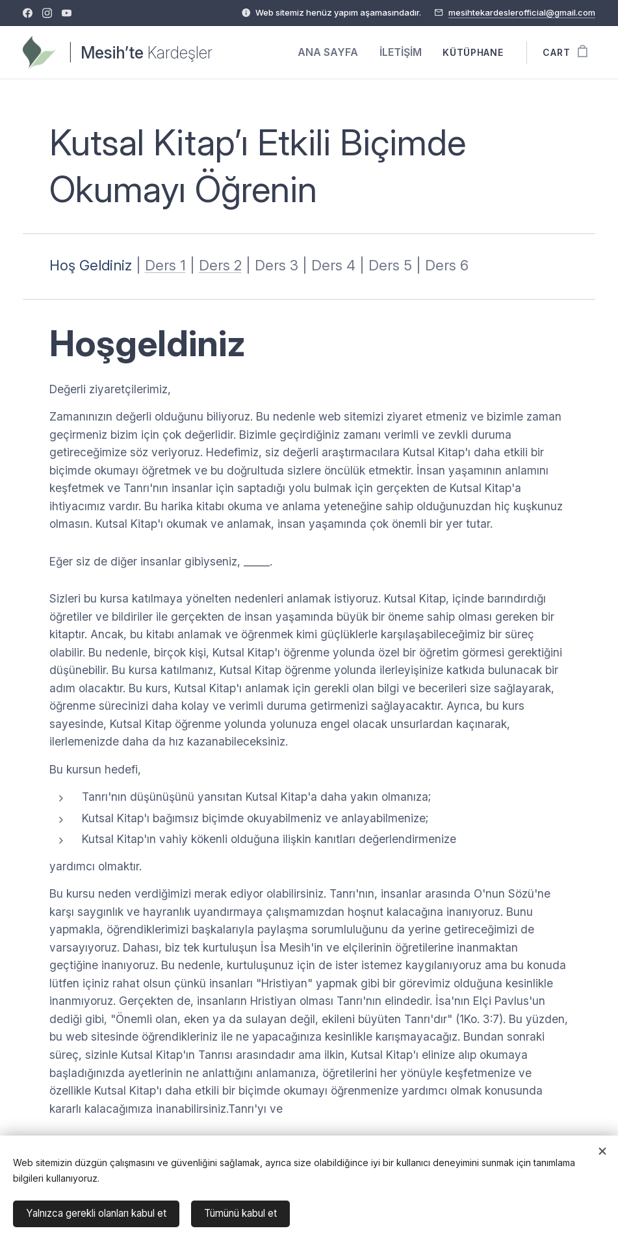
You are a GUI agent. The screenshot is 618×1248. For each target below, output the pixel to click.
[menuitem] (334, 52)
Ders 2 (220, 265)
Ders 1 (165, 265)
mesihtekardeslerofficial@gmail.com (521, 12)
